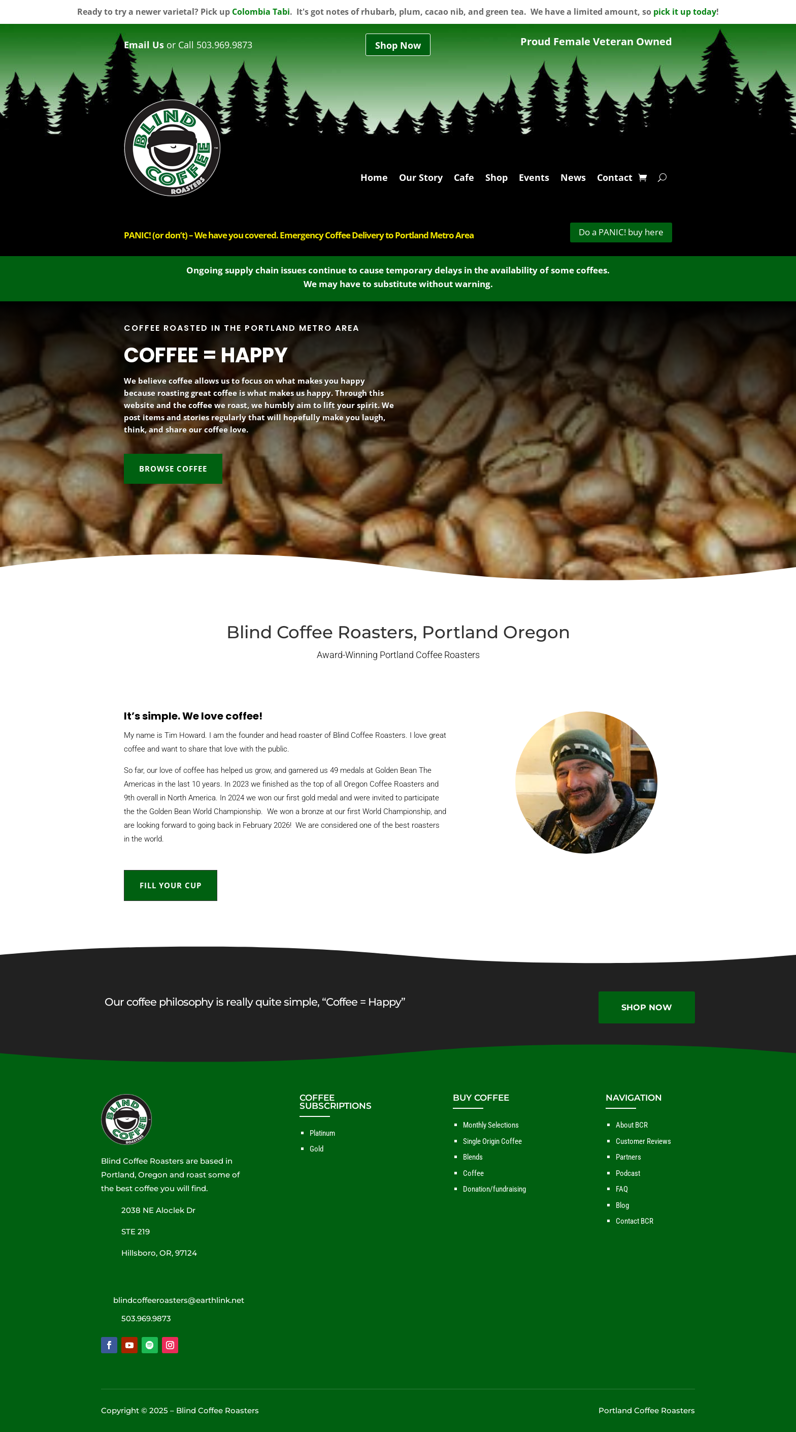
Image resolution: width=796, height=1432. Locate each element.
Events (534, 180)
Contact (615, 180)
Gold (316, 1149)
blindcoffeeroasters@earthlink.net (178, 1300)
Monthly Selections (491, 1125)
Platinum (322, 1133)
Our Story (421, 180)
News (573, 180)
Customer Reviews (643, 1141)
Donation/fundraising (494, 1189)
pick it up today (684, 11)
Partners (628, 1157)
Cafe (464, 180)
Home (374, 180)
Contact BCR (634, 1221)
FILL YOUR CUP (171, 885)
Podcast (628, 1173)
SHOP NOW (646, 1007)
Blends (473, 1157)
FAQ (622, 1189)
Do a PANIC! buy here (621, 232)
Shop (496, 180)
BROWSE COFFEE (173, 468)
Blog (622, 1205)
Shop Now (398, 45)
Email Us (144, 45)
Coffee (473, 1173)
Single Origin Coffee (492, 1141)
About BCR (632, 1125)
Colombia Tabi (261, 11)
